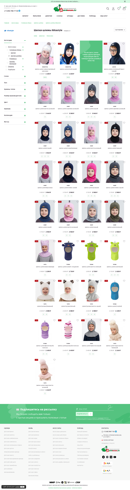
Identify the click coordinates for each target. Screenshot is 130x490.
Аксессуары (16, 23)
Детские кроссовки (34, 442)
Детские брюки (8, 431)
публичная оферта (77, 488)
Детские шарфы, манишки (61, 462)
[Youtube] (114, 457)
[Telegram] (19, 11)
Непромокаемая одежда (11, 452)
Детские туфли (32, 472)
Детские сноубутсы (34, 465)
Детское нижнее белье (60, 448)
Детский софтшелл (10, 462)
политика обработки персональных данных (59, 488)
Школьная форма (9, 472)
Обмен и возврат (82, 438)
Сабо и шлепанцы (34, 455)
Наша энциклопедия (83, 448)
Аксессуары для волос (59, 431)
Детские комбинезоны (11, 438)
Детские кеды (32, 438)
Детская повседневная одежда (13, 458)
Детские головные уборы (60, 438)
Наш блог (104, 16)
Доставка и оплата (83, 435)
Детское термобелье (10, 465)
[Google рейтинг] (107, 472)
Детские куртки (9, 448)
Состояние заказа (82, 458)
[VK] (111, 457)
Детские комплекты (10, 442)
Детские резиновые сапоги (36, 452)
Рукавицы (13, 59)
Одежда (11, 67)
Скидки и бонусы (82, 442)
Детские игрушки (58, 445)
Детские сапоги (33, 462)
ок (22, 487)
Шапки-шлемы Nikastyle (53, 23)
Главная (7, 23)
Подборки (11, 70)
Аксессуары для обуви (59, 435)
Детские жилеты (9, 435)
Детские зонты (57, 442)
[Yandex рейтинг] (107, 464)
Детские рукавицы (59, 455)
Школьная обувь (33, 475)
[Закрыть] (125, 1)
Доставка (81, 16)
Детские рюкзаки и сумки (61, 458)
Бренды (70, 16)
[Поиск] (108, 9)
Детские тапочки (33, 469)
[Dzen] (107, 457)
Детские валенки (33, 435)
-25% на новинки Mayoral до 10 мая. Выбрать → (65, 1)
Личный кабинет (82, 431)
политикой (100, 418)
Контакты (80, 465)
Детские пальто (9, 455)
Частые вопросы (82, 452)
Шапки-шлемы (39, 23)
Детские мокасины (34, 445)
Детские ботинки (33, 431)
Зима (35, 36)
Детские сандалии (34, 458)
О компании (80, 462)
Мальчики (37, 16)
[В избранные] (54, 44)
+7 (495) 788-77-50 (11, 11)
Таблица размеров (83, 455)
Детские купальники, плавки (13, 445)
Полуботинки (32, 448)
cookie (17, 487)
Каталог (25, 16)
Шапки (13, 53)
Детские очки (57, 452)
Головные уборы (27, 23)
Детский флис (8, 469)
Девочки (48, 16)
